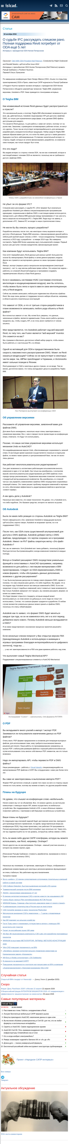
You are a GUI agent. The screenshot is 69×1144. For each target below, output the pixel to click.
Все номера (6, 1072)
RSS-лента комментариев (11, 1134)
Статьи (7, 28)
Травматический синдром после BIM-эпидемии (22, 889)
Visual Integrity (36, 767)
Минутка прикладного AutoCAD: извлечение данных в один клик (30, 1017)
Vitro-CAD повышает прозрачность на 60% (20, 947)
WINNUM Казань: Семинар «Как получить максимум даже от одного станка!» (34, 903)
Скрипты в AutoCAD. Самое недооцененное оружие (25, 1027)
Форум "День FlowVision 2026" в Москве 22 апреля (21, 989)
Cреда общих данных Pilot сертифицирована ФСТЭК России (27, 900)
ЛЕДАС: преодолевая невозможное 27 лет (20, 893)
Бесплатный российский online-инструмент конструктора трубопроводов (33, 1046)
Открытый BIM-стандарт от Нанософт (16, 979)
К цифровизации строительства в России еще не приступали (27, 907)
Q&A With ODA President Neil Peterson (27, 61)
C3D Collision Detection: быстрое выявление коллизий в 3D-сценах (29, 886)
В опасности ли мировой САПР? (16, 961)
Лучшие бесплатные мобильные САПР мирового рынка (26, 1014)
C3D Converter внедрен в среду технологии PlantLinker (25, 910)
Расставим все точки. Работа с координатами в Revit (25, 1010)
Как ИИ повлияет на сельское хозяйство (19, 920)
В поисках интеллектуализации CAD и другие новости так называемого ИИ (33, 896)
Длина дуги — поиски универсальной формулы (23, 1043)
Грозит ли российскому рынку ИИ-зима (18, 930)
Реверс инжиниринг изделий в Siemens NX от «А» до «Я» (27, 1040)
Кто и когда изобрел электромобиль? (19, 1036)
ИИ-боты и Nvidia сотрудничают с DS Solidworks (22, 958)
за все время (17, 1007)
